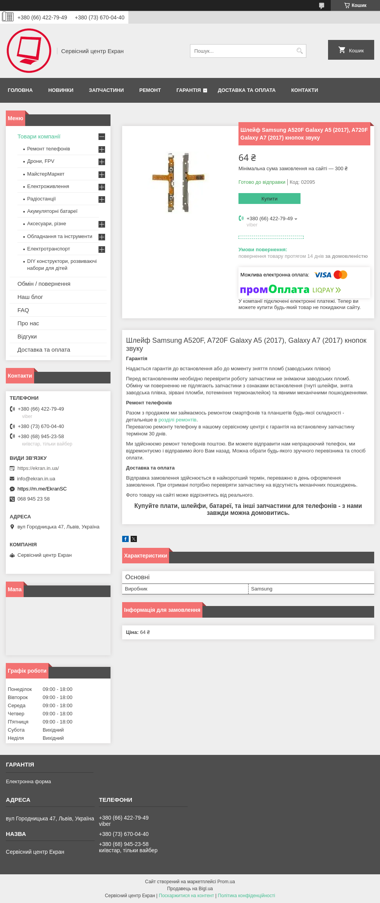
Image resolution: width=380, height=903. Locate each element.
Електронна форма (28, 781)
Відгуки (27, 336)
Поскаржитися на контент (186, 895)
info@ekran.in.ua (36, 479)
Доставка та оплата (247, 90)
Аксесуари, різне (46, 223)
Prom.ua (226, 881)
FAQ (23, 310)
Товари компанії (38, 136)
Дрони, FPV (40, 161)
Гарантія (188, 90)
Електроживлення (48, 186)
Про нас (28, 323)
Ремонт (150, 90)
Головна (20, 90)
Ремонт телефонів (48, 149)
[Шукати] (299, 51)
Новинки (60, 90)
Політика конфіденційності (246, 895)
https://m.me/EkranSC (42, 489)
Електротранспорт (48, 249)
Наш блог (30, 297)
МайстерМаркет (45, 174)
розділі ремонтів (178, 420)
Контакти (304, 90)
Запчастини (106, 90)
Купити (269, 199)
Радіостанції (41, 199)
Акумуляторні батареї (52, 211)
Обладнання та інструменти (59, 236)
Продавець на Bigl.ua (190, 888)
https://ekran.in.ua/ (38, 468)
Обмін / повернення (44, 283)
